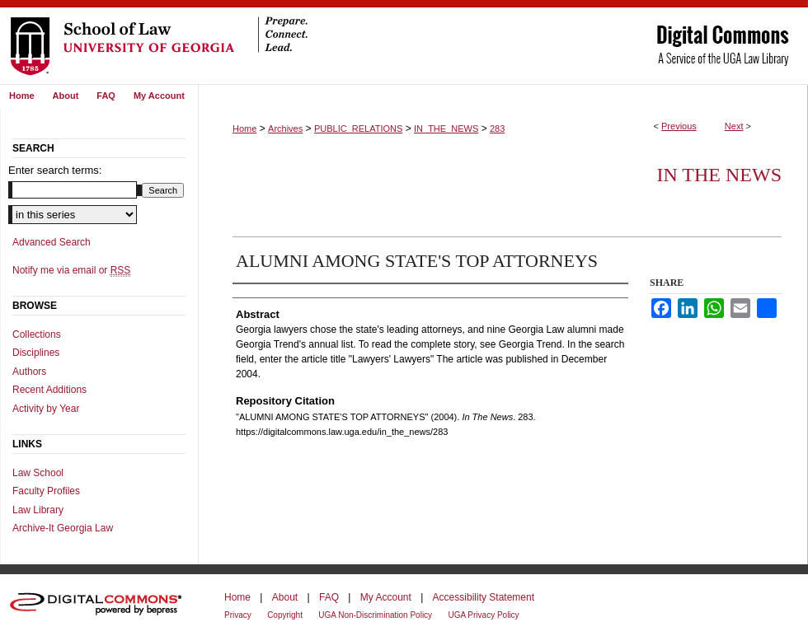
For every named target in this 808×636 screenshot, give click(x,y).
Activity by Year (45, 408)
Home (244, 128)
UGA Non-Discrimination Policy (375, 615)
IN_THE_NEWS (446, 128)
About (285, 597)
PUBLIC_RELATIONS (358, 128)
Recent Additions (49, 389)
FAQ (329, 597)
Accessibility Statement (483, 597)
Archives (285, 128)
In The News (719, 174)
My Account (385, 597)
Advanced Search (51, 242)
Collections (36, 334)
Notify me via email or (71, 270)
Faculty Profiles (46, 491)
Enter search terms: (54, 170)
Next (734, 126)
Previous (679, 126)
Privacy (237, 615)
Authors (29, 371)
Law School (37, 473)
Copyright (285, 615)
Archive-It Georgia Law (62, 528)
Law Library (37, 510)
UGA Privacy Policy (483, 615)
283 (497, 128)
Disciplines (35, 352)
